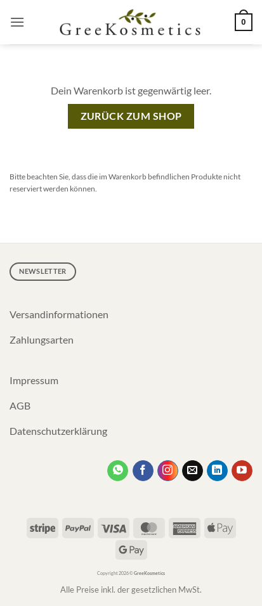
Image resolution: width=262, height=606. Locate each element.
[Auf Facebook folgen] (143, 471)
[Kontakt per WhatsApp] (117, 471)
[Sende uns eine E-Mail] (192, 471)
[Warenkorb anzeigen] (243, 22)
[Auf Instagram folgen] (167, 471)
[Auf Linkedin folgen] (217, 471)
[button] (17, 21)
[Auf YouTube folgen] (242, 471)
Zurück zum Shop (131, 116)
